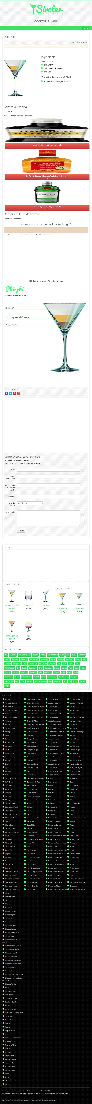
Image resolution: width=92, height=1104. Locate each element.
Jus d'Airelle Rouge (33, 857)
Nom (12, 470)
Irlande (64, 668)
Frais (64, 664)
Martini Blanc (74, 739)
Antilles (42, 655)
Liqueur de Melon (54, 875)
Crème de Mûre (32, 714)
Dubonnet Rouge (33, 768)
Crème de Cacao (11, 875)
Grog (40, 668)
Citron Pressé (10, 846)
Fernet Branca (32, 789)
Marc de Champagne (77, 732)
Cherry (7, 821)
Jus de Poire (52, 760)
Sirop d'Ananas (10, 907)
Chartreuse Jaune (11, 814)
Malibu (72, 707)
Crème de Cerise (11, 886)
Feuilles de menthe (33, 796)
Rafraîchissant (26, 677)
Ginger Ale (30, 821)
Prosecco (73, 843)
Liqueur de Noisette (55, 882)
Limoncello (52, 814)
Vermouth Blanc (10, 1056)
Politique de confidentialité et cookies (43, 1100)
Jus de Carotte (32, 889)
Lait (49, 796)
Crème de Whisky (33, 728)
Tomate (7, 1048)
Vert (64, 681)
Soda (23, 681)
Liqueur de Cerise (54, 832)
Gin (49, 72)
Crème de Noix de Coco (35, 717)
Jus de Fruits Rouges (55, 735)
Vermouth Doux (10, 1059)
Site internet (10, 497)
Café (6, 775)
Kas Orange (52, 782)
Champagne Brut (11, 803)
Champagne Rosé (11, 807)
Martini (83, 668)
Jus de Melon (53, 750)
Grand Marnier (32, 832)
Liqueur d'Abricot (54, 818)
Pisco (72, 825)
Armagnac (8, 732)
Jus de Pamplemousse (56, 753)
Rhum (44, 677)
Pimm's (72, 814)
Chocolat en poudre (12, 832)
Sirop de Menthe (11, 956)
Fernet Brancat (32, 793)
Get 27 (29, 811)
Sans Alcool (9, 681)
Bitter (7, 750)
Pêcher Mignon (75, 803)
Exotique (52, 664)
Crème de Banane (11, 872)
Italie (70, 668)
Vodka (75, 681)
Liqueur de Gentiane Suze (57, 861)
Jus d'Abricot (31, 850)
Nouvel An (47, 672)
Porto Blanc (74, 836)
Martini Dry (73, 742)
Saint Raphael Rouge (77, 882)
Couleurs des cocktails (45, 234)
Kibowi (50, 785)
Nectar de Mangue (76, 771)
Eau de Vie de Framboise (35, 778)
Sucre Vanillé (9, 1020)
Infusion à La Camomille (35, 839)
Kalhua (50, 778)
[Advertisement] (46, 257)
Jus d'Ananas (31, 861)
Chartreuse (44, 659)
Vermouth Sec (10, 1070)
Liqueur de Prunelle (76, 703)
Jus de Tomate (53, 775)
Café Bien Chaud (11, 778)
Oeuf (71, 782)
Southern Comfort (11, 1002)
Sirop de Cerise (10, 922)
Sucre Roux (9, 1016)
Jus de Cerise (53, 703)
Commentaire (10, 512)
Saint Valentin (64, 677)
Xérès (7, 1084)
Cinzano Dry (9, 843)
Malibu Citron (74, 710)
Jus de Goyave (53, 739)
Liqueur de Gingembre (56, 864)
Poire (72, 828)
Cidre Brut (8, 839)
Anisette (8, 721)
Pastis (69, 672)
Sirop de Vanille (10, 984)
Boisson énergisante (12, 757)
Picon (72, 811)
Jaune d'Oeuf (31, 843)
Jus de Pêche (53, 757)
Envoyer (21, 531)
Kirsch (50, 789)
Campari (8, 793)
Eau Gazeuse (31, 785)
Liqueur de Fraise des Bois (57, 850)
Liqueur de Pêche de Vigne (57, 889)
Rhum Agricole (75, 854)
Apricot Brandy (10, 728)
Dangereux (17, 664)
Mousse (15, 672)
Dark (24, 664)
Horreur (57, 668)
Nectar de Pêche (76, 775)
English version (80, 42)
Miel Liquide (74, 753)
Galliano (30, 807)
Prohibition (8, 677)
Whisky (82, 681)
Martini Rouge (75, 750)
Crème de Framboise (12, 889)
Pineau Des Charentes (78, 818)
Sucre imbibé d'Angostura (14, 1013)
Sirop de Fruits (10, 936)
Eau (28, 771)
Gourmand (32, 668)
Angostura (8, 714)
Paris (63, 672)
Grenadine (30, 836)
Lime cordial (52, 807)
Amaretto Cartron (11, 703)
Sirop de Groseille (11, 953)
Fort (58, 664)
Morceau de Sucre (76, 757)
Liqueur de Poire (75, 699)
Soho (7, 988)
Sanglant (74, 677)
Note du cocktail (12, 504)
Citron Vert (8, 850)
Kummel (51, 793)
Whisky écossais (11, 1081)
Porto (76, 672)
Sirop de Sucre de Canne (14, 974)
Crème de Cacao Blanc (13, 879)
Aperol (7, 724)
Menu (86, 28)
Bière (62, 655)
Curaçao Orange (32, 746)
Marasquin (73, 728)
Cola (84, 659)
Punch (17, 677)
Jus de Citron (53, 707)
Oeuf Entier (74, 785)
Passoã (72, 793)
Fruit (77, 664)
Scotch (7, 893)
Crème (7, 868)
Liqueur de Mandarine (55, 872)
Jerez (29, 846)
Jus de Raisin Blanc (55, 771)
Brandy (7, 659)
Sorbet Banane (10, 991)
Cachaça (15, 659)
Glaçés (24, 668)
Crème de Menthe (33, 703)
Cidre (7, 836)
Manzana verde (75, 721)
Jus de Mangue (53, 746)
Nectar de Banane (76, 764)
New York (24, 672)
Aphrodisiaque (53, 655)
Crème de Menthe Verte (35, 710)
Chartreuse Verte (11, 818)
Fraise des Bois (32, 800)
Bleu (67, 655)
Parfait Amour (74, 789)
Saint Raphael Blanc (77, 879)
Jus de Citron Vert (54, 714)
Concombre (9, 864)
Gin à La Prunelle (33, 818)
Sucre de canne (10, 1009)
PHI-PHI (9, 37)
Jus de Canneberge (33, 886)
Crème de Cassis (11, 882)
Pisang (72, 821)
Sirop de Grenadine (12, 949)
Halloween (48, 668)
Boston (74, 655)
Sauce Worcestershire (77, 889)
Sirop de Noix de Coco (13, 964)
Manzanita (73, 724)
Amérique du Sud (24, 655)
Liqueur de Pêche (54, 886)
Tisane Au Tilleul (10, 1045)
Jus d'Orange (31, 864)
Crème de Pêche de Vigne (36, 724)
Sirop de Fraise (10, 929)
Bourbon (82, 655)
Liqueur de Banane (55, 825)
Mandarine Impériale (77, 717)
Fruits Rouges (10, 668)
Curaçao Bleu (31, 742)
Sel (6, 900)
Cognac (78, 659)
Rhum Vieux (74, 872)
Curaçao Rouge (32, 750)
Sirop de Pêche (10, 967)
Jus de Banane (32, 882)
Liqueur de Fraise (54, 846)
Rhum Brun (74, 864)
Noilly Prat (73, 778)
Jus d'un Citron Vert (33, 879)
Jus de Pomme (53, 764)
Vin (69, 681)
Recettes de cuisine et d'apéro (16, 1100)
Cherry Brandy (10, 825)
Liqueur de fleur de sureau (57, 843)
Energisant (43, 664)
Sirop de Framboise (12, 933)
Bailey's (7, 735)
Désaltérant (33, 664)
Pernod (72, 807)
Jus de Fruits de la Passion (57, 728)
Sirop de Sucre (10, 971)
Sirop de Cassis (10, 918)
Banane (8, 739)
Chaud (53, 659)
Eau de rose (31, 775)
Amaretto (8, 699)
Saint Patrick (52, 677)
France (70, 664)
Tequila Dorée (10, 1031)
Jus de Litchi (52, 742)
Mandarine (73, 714)
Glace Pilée (31, 825)
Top (50, 681)
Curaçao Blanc (32, 739)
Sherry (50, 65)
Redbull (36, 677)
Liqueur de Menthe (54, 879)
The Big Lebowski (40, 681)
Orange (56, 672)
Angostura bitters (11, 717)
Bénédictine (9, 746)
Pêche (72, 800)
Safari (72, 875)
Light (76, 668)
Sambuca (73, 886)
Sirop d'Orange (10, 911)
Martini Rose (74, 746)
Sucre (7, 1005)
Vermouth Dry (10, 1063)
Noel (40, 672)
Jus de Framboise (54, 721)
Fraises (29, 803)
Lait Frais (51, 803)
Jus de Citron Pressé (55, 710)
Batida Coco (9, 742)
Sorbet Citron (9, 995)
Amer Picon (9, 707)
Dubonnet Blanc (32, 764)
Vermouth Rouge (11, 1066)
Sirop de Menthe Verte (13, 960)
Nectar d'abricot (75, 760)
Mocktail (8, 672)
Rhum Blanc (74, 861)
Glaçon (29, 828)
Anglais (35, 655)
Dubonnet (30, 760)
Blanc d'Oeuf (9, 753)
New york (33, 672)
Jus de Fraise (53, 717)
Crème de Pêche (33, 721)
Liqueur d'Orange (55, 68)
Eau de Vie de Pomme (34, 782)
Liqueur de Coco (54, 839)
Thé (6, 1034)
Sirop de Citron (10, 925)
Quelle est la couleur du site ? (10, 487)
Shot (17, 681)
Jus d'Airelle (31, 854)
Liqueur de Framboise (55, 854)
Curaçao (8, 664)
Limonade (51, 811)
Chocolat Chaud (10, 828)
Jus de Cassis (53, 699)
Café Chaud (9, 782)
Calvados (24, 659)
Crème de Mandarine (34, 699)
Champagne (34, 659)
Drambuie (30, 757)
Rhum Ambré (74, 857)
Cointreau (8, 857)
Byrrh (7, 768)
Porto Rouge (74, 839)
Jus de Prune (53, 768)
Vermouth (8, 1052)
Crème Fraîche (32, 732)
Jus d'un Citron (32, 875)
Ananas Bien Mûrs (11, 710)
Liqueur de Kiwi (53, 868)
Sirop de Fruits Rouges (13, 946)
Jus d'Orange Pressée (34, 872)
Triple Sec (57, 681)
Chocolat (61, 659)
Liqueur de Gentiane (55, 857)
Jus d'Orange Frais (33, 868)
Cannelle (8, 796)
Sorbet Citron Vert (11, 998)
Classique (69, 659)
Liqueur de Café (53, 828)
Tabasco (8, 1023)
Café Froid (8, 785)
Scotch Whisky (10, 897)
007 (6, 655)
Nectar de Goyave (76, 768)
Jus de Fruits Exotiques (56, 732)
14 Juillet (13, 655)
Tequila (29, 681)
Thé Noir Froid (10, 1041)
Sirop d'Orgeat (10, 915)
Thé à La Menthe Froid (13, 1038)
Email (10, 477)
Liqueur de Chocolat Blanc (57, 836)
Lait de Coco (52, 800)
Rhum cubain (74, 868)
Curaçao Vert (31, 753)
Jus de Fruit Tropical (55, 724)
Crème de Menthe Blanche (36, 707)
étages (7, 686)
